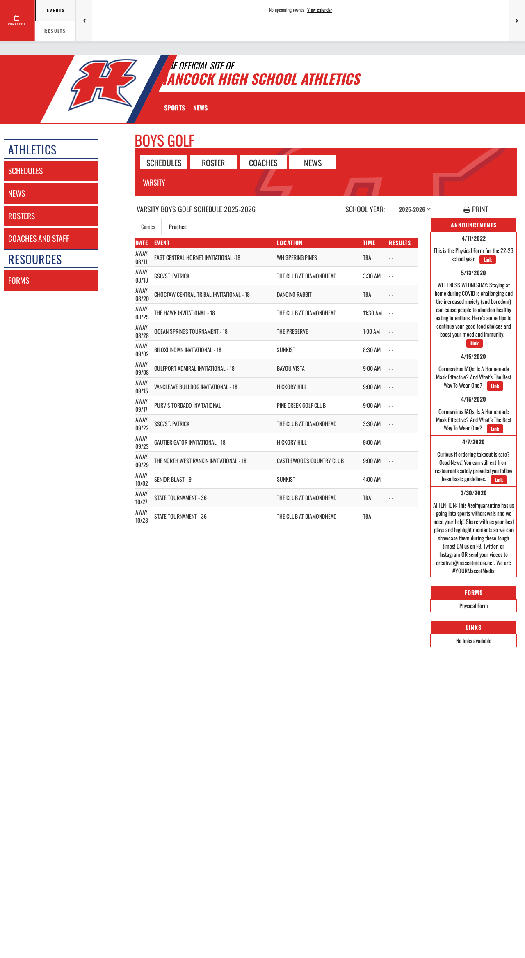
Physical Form (473, 605)
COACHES (263, 162)
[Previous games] (84, 20)
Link (488, 259)
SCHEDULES (163, 162)
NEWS (313, 162)
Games (148, 226)
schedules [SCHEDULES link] (25, 171)
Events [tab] (56, 10)
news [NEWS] (16, 193)
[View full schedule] (17, 20)
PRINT (475, 209)
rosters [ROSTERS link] (21, 216)
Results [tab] (55, 31)
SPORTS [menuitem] (174, 108)
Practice (178, 226)
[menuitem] (200, 107)
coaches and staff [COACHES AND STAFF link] (38, 238)
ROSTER (213, 162)
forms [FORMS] (18, 280)
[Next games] (517, 20)
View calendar (319, 10)
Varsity (154, 182)
